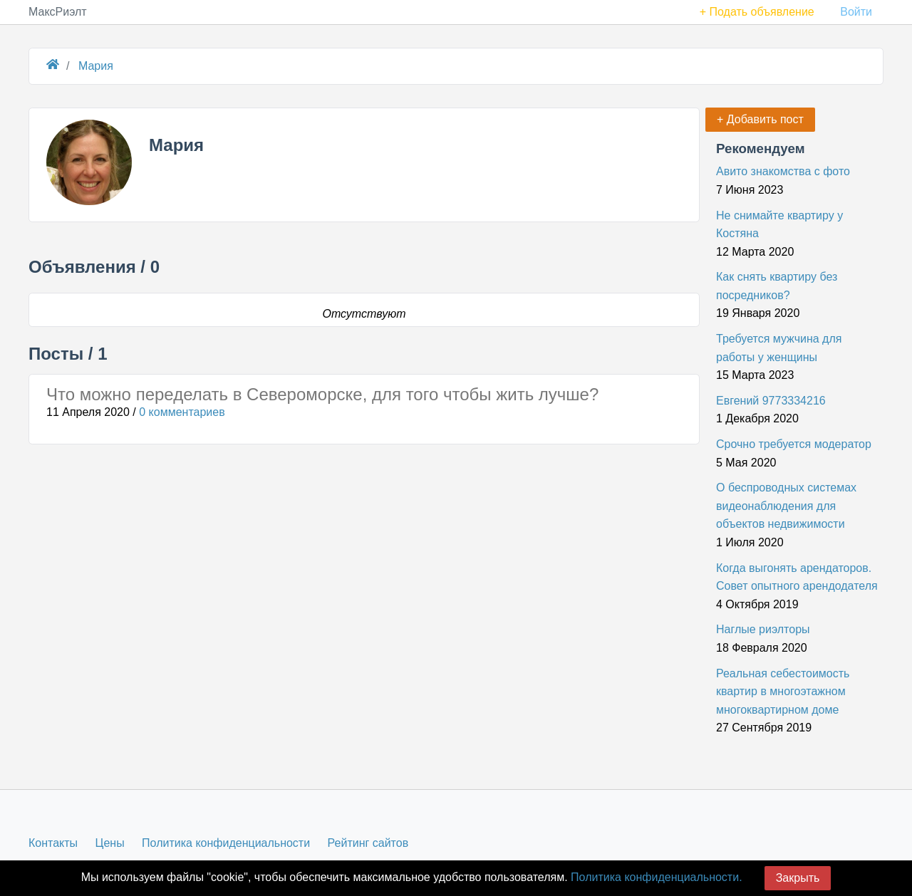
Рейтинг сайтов (368, 843)
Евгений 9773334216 (771, 401)
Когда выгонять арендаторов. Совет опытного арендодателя (797, 577)
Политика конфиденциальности (226, 843)
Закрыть (798, 878)
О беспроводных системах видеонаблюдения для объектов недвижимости (786, 505)
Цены (110, 843)
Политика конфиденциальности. (656, 877)
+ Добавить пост (760, 119)
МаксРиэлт (57, 12)
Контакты (53, 843)
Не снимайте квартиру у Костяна (779, 224)
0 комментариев (181, 412)
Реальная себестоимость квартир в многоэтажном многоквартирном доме (782, 691)
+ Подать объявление (757, 12)
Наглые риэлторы (763, 629)
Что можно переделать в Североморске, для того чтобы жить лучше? (322, 394)
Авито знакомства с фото (783, 171)
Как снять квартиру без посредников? (776, 286)
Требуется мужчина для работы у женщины (778, 348)
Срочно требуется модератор (793, 444)
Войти (856, 12)
